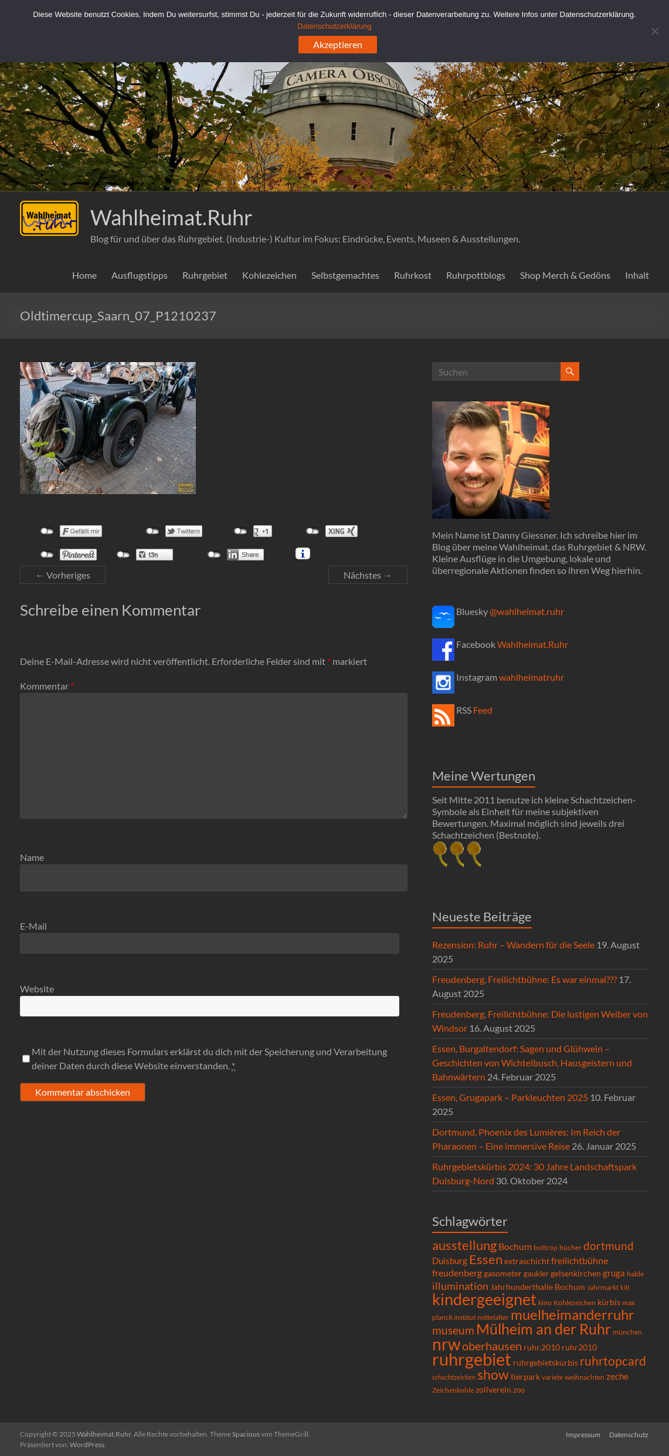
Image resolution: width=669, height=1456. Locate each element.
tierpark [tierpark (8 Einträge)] (525, 1376)
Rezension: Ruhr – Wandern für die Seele (513, 944)
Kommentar (47, 685)
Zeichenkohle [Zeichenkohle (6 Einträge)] (453, 1390)
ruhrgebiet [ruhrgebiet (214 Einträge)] (471, 1359)
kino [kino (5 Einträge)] (545, 1302)
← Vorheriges (62, 574)
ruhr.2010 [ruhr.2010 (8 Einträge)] (542, 1347)
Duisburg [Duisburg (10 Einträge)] (449, 1261)
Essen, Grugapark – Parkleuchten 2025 (510, 1097)
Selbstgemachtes (345, 275)
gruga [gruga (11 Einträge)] (614, 1273)
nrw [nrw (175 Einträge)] (446, 1344)
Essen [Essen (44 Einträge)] (485, 1259)
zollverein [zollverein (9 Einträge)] (493, 1389)
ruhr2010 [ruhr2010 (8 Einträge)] (579, 1347)
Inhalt (637, 275)
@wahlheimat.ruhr (527, 611)
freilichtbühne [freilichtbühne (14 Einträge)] (579, 1260)
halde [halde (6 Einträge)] (635, 1273)
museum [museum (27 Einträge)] (453, 1330)
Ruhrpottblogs (475, 275)
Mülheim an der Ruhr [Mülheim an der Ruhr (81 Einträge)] (543, 1328)
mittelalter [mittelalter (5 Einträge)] (493, 1317)
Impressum (583, 1434)
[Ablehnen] (654, 31)
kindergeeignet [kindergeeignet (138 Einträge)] (484, 1299)
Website (37, 988)
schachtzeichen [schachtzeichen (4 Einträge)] (454, 1377)
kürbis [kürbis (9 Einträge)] (608, 1302)
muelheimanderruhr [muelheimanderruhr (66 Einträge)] (572, 1314)
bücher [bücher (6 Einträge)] (570, 1247)
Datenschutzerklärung (334, 26)
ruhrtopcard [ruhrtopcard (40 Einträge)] (613, 1360)
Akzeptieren (337, 44)
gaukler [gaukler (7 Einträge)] (536, 1273)
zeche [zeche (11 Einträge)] (617, 1376)
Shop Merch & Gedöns (565, 275)
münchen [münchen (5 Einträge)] (627, 1332)
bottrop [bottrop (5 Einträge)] (546, 1247)
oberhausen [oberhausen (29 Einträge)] (492, 1346)
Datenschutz (629, 1434)
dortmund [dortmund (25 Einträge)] (608, 1245)
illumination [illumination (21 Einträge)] (460, 1285)
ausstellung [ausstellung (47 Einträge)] (464, 1245)
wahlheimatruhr (531, 677)
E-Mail (33, 925)
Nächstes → (368, 574)
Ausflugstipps (139, 275)
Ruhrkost (413, 275)
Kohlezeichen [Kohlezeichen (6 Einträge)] (574, 1302)
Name (32, 857)
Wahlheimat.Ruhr (171, 217)
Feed (483, 709)
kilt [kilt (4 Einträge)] (625, 1287)
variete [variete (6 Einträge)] (552, 1377)
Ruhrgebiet (204, 275)
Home (84, 275)
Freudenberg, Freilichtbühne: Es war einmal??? (524, 979)
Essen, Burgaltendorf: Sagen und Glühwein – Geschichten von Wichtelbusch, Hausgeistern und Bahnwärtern (532, 1062)
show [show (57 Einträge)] (493, 1374)
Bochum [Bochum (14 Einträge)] (515, 1246)
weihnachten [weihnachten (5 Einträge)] (585, 1377)
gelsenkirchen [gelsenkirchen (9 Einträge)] (576, 1273)
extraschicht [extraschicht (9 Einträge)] (526, 1261)
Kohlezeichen (269, 275)
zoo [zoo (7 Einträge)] (519, 1389)
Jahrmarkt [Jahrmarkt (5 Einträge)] (603, 1287)
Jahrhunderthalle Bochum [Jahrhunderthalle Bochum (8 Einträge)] (537, 1287)
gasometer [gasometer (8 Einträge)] (503, 1273)
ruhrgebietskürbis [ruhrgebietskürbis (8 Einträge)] (545, 1362)
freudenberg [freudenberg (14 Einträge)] (457, 1272)
